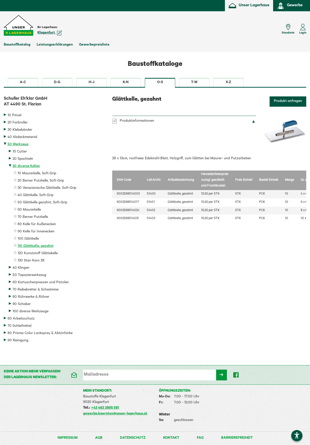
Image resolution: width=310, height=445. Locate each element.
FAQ (200, 438)
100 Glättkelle (28, 239)
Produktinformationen (137, 121)
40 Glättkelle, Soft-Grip (35, 196)
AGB (98, 438)
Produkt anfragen (288, 101)
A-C (23, 83)
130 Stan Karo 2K (31, 261)
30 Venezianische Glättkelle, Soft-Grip (47, 188)
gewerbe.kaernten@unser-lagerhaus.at (115, 414)
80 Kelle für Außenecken (37, 225)
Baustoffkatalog (17, 45)
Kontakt (171, 438)
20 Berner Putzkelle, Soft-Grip (41, 181)
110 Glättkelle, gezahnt (35, 246)
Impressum (67, 438)
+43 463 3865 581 (105, 408)
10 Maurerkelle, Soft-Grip (37, 174)
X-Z (228, 83)
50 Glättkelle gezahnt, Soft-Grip (42, 203)
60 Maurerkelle (29, 210)
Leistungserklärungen (55, 45)
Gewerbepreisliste (94, 45)
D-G (57, 83)
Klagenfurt (49, 33)
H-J (91, 83)
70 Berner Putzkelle (33, 217)
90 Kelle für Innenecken (36, 232)
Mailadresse (96, 374)
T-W (194, 83)
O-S (160, 83)
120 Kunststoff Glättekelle (38, 254)
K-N (126, 83)
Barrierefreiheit (237, 438)
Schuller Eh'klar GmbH (54, 102)
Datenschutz (133, 438)
